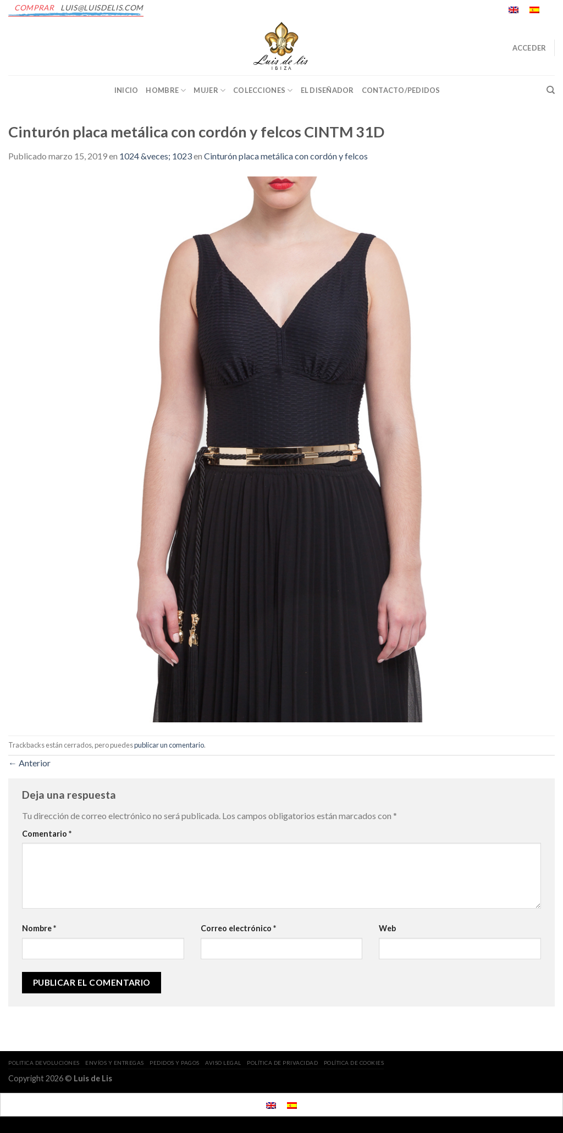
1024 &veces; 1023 (155, 156)
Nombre (39, 928)
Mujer (209, 90)
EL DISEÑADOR (327, 90)
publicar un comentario (169, 744)
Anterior (29, 763)
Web (387, 928)
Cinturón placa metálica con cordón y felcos (286, 156)
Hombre (166, 90)
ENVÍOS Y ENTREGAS (114, 1062)
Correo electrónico (238, 928)
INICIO (126, 90)
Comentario (46, 833)
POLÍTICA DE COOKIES (354, 1062)
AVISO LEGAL (223, 1062)
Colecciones (262, 90)
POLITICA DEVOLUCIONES (44, 1062)
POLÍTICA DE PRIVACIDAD (282, 1062)
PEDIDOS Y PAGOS (175, 1062)
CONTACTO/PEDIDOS (401, 90)
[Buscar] (551, 90)
